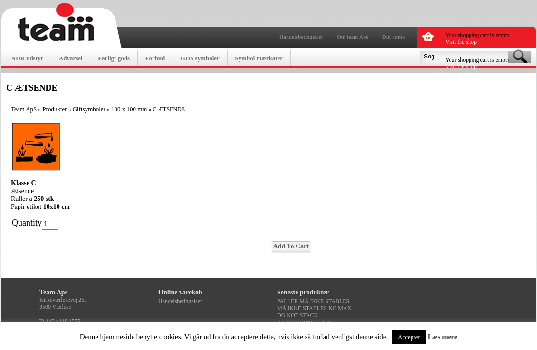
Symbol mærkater (259, 58)
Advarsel (71, 58)
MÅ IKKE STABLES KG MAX (314, 308)
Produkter (54, 109)
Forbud (155, 58)
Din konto (393, 37)
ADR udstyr (27, 58)
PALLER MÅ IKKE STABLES (313, 301)
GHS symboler (200, 58)
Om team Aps (352, 37)
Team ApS (24, 109)
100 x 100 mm (129, 109)
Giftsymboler (89, 109)
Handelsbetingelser (301, 37)
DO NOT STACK (297, 315)
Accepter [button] (409, 337)
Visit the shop (461, 41)
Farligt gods (114, 58)
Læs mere (443, 337)
